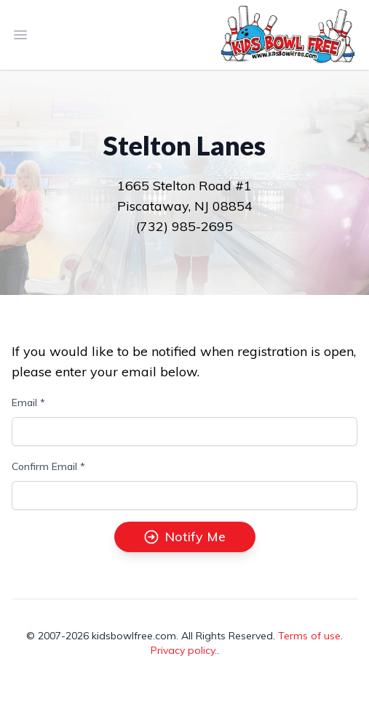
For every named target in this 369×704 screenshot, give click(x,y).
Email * (28, 402)
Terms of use (309, 635)
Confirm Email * (48, 466)
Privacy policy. (184, 650)
